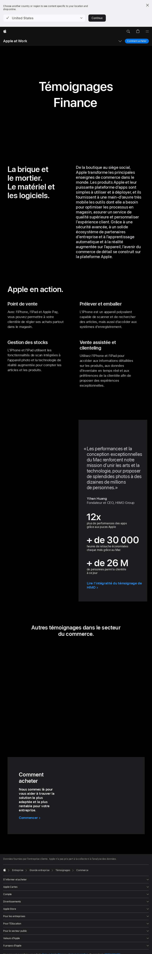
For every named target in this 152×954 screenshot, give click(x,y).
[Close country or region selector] (147, 5)
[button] (44, 18)
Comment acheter (137, 40)
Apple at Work (15, 41)
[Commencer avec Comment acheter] (29, 818)
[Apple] (5, 31)
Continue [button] (97, 18)
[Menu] (147, 31)
